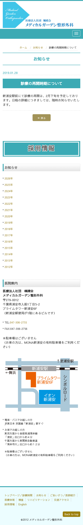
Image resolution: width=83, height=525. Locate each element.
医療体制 (10, 500)
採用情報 (10, 504)
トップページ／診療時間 (18, 495)
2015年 (9, 248)
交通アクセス (61, 500)
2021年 (9, 210)
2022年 (9, 203)
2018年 (9, 229)
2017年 (9, 235)
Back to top (71, 514)
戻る (41, 117)
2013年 (9, 260)
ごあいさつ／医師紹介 (62, 495)
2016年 (9, 241)
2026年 (9, 178)
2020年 (9, 216)
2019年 (9, 222)
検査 (21, 500)
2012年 (9, 267)
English (22, 504)
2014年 (9, 254)
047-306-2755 (18, 322)
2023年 (9, 197)
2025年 (9, 185)
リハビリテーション (38, 500)
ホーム (23, 47)
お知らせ (38, 47)
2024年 (9, 191)
